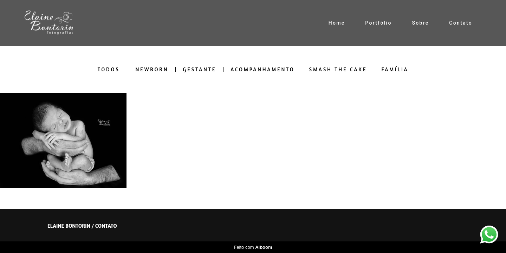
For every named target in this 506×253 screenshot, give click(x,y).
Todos (109, 69)
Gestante (199, 69)
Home (337, 23)
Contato (460, 23)
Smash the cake (338, 69)
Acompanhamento (262, 69)
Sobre (420, 23)
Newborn (151, 69)
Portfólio (378, 23)
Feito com (253, 247)
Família (394, 69)
